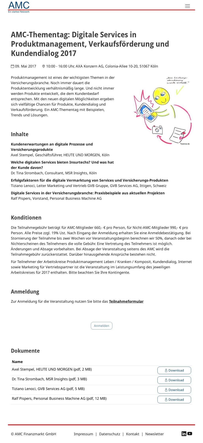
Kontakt (132, 433)
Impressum (83, 433)
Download (174, 370)
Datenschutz (109, 433)
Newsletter (154, 433)
